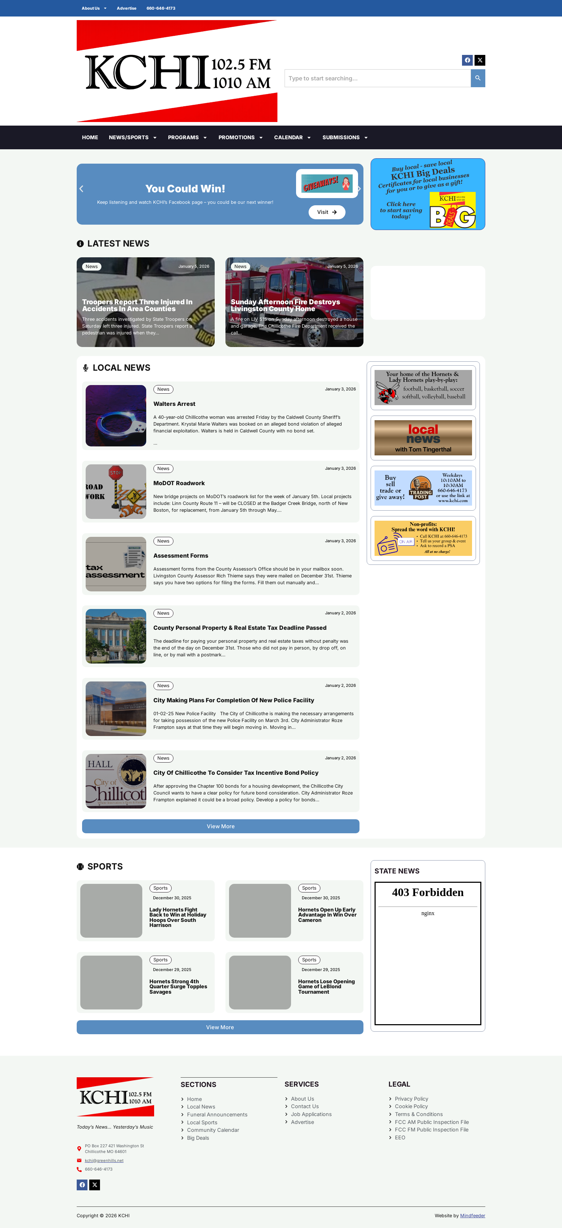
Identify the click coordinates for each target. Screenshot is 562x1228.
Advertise (128, 8)
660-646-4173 (163, 8)
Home (90, 137)
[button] (81, 188)
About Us (95, 8)
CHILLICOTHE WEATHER (428, 293)
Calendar (292, 137)
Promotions (241, 137)
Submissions (345, 137)
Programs (188, 137)
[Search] (478, 78)
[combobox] (378, 78)
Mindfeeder (472, 1215)
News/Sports (133, 137)
